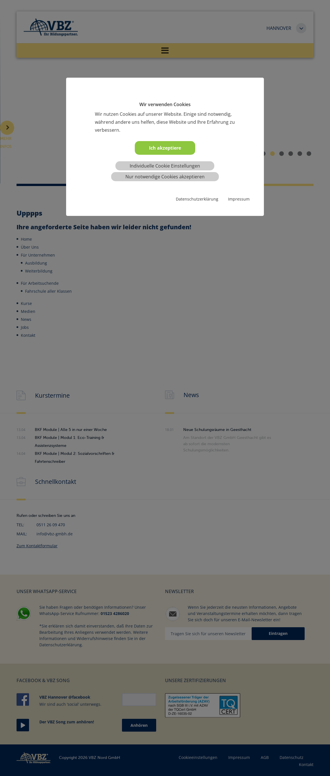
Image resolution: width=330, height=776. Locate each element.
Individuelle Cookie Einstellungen (165, 166)
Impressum (239, 199)
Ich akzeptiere (165, 148)
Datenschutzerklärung (197, 199)
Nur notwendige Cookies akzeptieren (165, 177)
